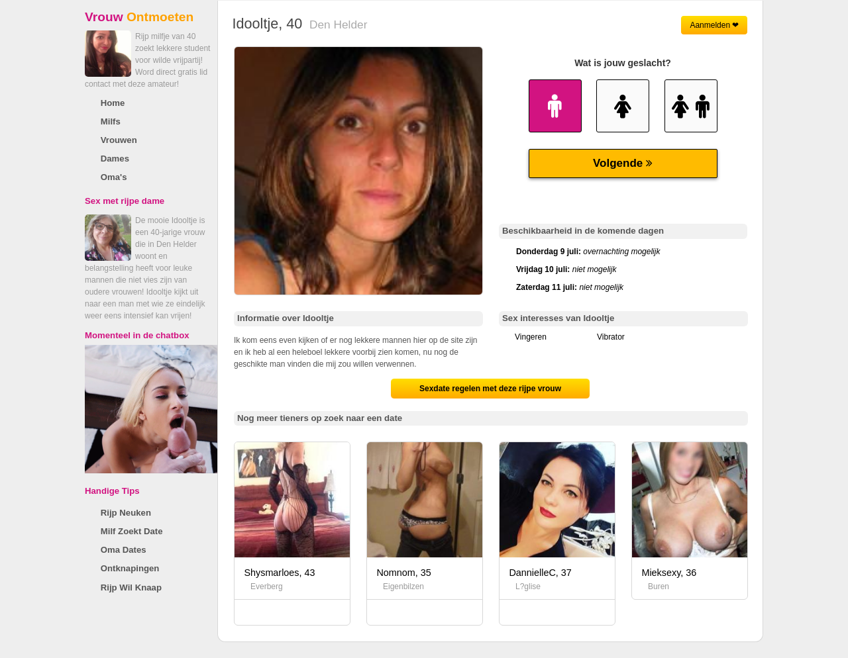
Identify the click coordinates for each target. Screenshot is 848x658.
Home (113, 103)
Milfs (111, 121)
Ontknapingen (130, 568)
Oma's (114, 177)
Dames (115, 159)
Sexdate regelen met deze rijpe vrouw (490, 388)
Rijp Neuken (126, 513)
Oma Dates (123, 550)
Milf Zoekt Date (132, 531)
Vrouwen (119, 140)
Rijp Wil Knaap (131, 587)
